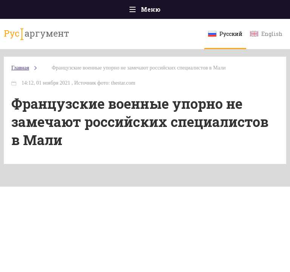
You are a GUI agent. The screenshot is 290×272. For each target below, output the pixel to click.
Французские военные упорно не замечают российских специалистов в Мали (138, 68)
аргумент (36, 33)
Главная (20, 68)
